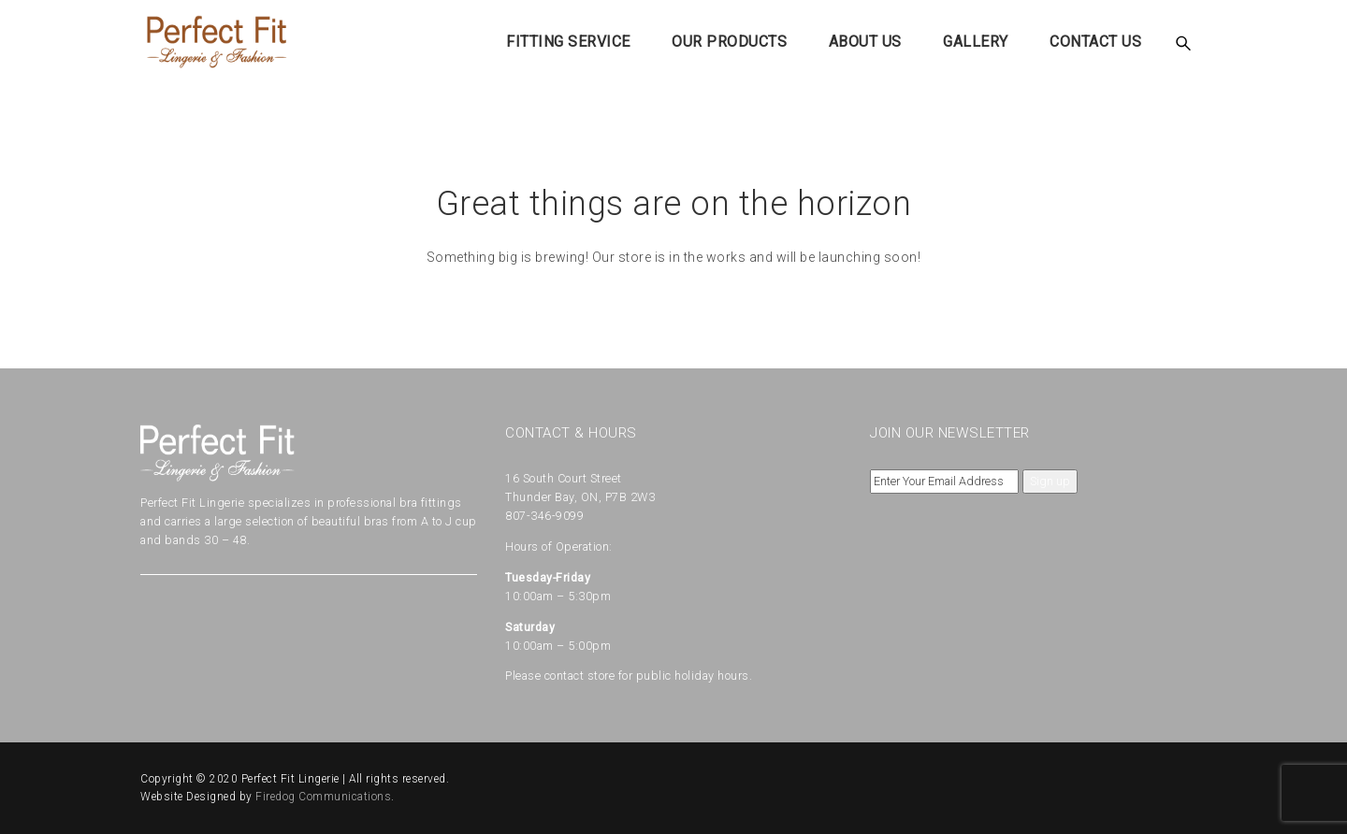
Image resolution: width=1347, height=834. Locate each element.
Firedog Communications (323, 796)
